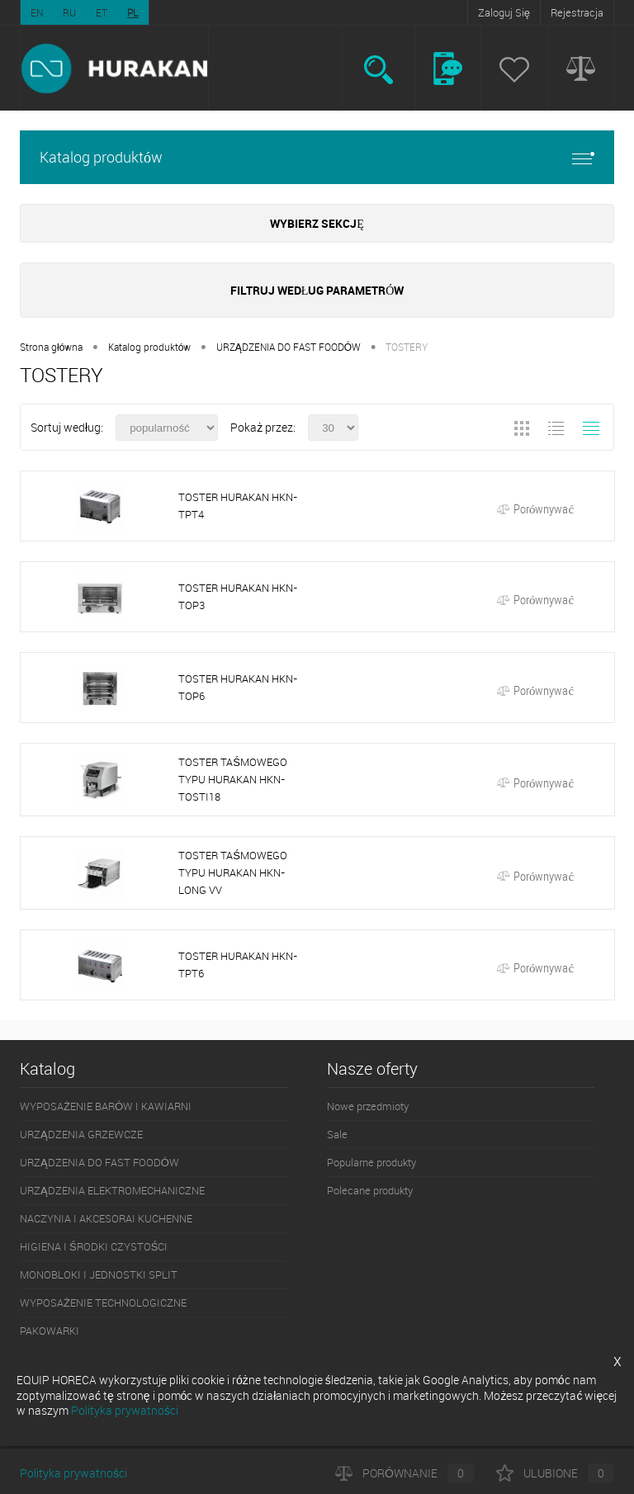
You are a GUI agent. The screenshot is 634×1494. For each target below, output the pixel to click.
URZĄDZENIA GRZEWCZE (81, 1134)
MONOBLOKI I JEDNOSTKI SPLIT (98, 1274)
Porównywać (535, 508)
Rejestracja (577, 12)
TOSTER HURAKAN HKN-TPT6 (237, 964)
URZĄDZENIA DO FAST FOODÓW (288, 346)
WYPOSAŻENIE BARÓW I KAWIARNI (106, 1106)
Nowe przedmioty (368, 1106)
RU (69, 12)
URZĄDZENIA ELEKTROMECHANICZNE (112, 1190)
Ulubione (555, 1473)
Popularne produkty (371, 1162)
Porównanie (404, 1473)
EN (37, 12)
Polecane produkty (370, 1190)
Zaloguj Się (504, 12)
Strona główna (51, 346)
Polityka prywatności (73, 1473)
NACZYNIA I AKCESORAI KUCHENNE (106, 1218)
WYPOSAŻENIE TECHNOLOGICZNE (103, 1302)
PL (133, 12)
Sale (337, 1134)
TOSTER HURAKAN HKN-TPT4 (237, 505)
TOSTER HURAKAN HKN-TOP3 (237, 596)
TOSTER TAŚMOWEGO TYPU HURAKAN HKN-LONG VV (232, 872)
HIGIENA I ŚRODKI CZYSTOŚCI (94, 1246)
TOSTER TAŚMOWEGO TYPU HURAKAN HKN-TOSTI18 (232, 779)
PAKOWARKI (49, 1330)
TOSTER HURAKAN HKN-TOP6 (237, 687)
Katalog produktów (317, 157)
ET (101, 12)
